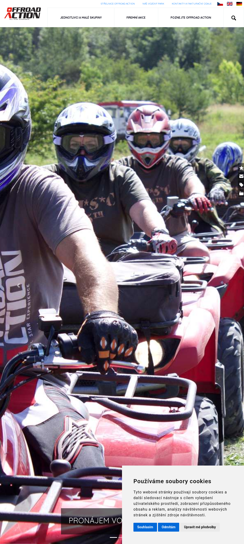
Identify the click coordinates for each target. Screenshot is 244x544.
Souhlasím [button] (145, 527)
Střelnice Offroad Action (118, 3)
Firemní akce (136, 17)
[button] (234, 17)
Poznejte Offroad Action (191, 17)
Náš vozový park (153, 3)
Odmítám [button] (169, 527)
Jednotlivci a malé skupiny (81, 17)
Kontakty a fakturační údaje (192, 3)
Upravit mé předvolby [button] (200, 527)
